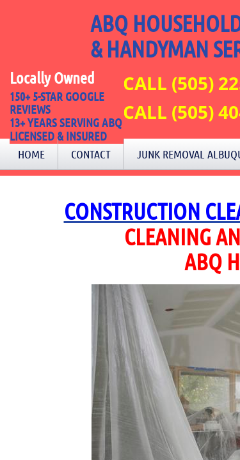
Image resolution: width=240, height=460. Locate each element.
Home (31, 154)
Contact (91, 154)
